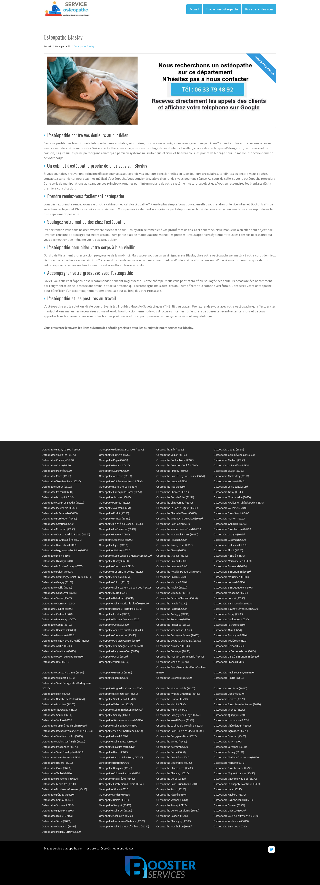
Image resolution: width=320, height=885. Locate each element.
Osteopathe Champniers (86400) (174, 768)
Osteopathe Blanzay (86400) (57, 561)
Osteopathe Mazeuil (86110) (57, 492)
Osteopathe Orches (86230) (229, 709)
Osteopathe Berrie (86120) (171, 752)
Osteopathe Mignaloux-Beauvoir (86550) (121, 449)
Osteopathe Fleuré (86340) (171, 794)
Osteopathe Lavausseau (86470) (117, 747)
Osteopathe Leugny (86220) (172, 481)
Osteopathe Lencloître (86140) (59, 784)
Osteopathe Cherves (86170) (172, 492)
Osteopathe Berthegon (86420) (59, 518)
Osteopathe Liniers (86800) (171, 561)
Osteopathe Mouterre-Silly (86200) (175, 688)
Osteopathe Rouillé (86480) (114, 763)
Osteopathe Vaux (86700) (227, 741)
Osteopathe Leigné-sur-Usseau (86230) (121, 524)
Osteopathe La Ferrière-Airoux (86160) (234, 651)
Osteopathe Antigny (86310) (114, 794)
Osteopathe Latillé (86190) (113, 678)
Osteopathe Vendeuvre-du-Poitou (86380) (179, 518)
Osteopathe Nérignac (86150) (115, 768)
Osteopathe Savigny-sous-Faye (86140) (178, 715)
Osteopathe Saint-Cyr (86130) (115, 810)
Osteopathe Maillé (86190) (171, 704)
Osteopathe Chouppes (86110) (116, 566)
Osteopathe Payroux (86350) (229, 624)
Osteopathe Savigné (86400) (115, 805)
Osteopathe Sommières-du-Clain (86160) (64, 725)
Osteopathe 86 (62, 46)
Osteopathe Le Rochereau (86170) (118, 486)
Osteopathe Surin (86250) (113, 593)
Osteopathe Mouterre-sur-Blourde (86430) (180, 656)
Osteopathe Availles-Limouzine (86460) (178, 694)
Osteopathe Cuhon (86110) (114, 582)
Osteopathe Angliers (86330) (229, 794)
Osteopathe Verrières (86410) (230, 688)
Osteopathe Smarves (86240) (230, 826)
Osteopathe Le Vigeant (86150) (230, 486)
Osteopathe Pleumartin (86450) (59, 508)
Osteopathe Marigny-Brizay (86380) (61, 832)
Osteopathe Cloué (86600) (56, 768)
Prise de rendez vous (259, 9)
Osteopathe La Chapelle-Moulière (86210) (179, 725)
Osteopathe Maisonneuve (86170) (232, 561)
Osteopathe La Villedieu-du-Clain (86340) (121, 784)
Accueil (194, 9)
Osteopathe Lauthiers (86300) (58, 704)
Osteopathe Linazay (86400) (172, 566)
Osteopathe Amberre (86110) (115, 476)
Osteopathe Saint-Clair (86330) (173, 524)
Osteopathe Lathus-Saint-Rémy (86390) (121, 757)
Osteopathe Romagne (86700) (230, 635)
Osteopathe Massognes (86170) (60, 747)
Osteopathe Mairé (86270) (56, 476)
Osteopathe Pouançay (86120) (173, 651)
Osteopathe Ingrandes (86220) (230, 731)
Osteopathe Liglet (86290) (113, 545)
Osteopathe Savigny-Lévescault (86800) (235, 609)
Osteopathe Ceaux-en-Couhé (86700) (177, 465)
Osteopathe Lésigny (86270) (229, 534)
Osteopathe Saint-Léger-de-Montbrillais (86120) (125, 555)
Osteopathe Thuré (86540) (228, 550)
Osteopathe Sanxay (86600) (114, 715)
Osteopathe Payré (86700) (113, 460)
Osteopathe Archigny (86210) (172, 614)
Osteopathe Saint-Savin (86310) (59, 593)
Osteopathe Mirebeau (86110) (173, 593)
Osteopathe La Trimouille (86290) (60, 513)
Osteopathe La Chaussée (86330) (117, 529)
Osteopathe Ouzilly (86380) (228, 471)
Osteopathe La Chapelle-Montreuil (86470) (236, 784)
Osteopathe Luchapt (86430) (57, 497)
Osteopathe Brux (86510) (56, 662)
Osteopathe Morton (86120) (229, 518)
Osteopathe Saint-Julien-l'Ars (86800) (177, 784)
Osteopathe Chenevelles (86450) (117, 635)
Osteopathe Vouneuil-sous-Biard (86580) (178, 529)
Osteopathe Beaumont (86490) (59, 630)
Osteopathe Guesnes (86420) (115, 672)
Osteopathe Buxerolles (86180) (59, 545)
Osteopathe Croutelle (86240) (173, 757)
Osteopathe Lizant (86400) (114, 736)
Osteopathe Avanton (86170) (115, 508)
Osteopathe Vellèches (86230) (116, 704)
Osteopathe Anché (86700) (57, 646)
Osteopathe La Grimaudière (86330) (62, 540)
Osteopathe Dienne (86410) (114, 465)
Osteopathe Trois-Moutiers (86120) (61, 481)
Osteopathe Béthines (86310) (230, 545)
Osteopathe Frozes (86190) (228, 662)
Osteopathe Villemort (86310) (58, 678)
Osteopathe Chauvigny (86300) (173, 821)
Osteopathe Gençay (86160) (57, 582)
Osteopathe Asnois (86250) (171, 603)
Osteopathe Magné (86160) (57, 471)
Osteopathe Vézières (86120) (230, 640)
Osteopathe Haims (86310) (114, 800)
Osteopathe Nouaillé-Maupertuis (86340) (178, 571)
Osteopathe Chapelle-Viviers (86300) (176, 513)
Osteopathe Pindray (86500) (172, 471)
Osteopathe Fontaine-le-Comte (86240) (121, 571)
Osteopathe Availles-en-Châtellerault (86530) (238, 502)
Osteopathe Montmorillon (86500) (232, 497)
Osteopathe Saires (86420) (57, 598)
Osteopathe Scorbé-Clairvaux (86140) (177, 598)
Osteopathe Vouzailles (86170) (59, 455)
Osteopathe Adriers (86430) (172, 709)
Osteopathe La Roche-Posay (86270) (62, 566)
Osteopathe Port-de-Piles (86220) (175, 497)
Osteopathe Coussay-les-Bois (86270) (63, 672)
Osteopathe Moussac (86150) (58, 529)
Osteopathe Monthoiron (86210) (174, 826)
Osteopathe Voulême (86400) (229, 508)
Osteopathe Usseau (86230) (172, 699)
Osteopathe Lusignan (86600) (229, 540)
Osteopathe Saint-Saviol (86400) (231, 513)
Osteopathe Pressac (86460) (229, 736)
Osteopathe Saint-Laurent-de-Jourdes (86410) (125, 587)
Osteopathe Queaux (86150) (172, 555)
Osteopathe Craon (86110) (56, 465)
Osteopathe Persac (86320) (228, 646)
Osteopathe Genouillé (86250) (230, 524)
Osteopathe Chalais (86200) (57, 614)
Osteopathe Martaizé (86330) (58, 635)
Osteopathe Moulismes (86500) (231, 577)
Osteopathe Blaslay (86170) (228, 694)
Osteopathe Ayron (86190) (171, 789)
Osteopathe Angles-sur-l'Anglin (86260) (63, 741)
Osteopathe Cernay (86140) (57, 800)
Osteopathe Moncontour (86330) (60, 778)
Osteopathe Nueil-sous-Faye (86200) (233, 672)
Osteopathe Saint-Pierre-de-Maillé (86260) (65, 640)
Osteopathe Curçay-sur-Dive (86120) (176, 736)
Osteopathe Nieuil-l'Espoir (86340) (175, 720)
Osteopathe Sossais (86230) (57, 805)
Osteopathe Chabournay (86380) (174, 502)
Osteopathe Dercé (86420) (171, 778)
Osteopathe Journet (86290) (229, 582)
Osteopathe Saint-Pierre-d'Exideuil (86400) (180, 731)
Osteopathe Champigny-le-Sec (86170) (235, 778)
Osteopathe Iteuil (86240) (227, 789)
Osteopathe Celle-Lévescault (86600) (234, 455)
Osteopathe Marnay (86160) (172, 582)
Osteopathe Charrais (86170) (115, 577)
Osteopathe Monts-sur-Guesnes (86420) (64, 789)
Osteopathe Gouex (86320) (114, 624)
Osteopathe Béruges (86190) (58, 794)
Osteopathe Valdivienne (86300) (231, 821)
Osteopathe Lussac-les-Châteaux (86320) (122, 821)
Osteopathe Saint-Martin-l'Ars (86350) (62, 736)
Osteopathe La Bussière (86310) (231, 465)
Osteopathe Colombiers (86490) (174, 678)
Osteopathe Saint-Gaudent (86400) (232, 587)
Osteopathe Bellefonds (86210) (116, 598)
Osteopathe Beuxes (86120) (229, 699)
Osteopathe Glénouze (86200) (116, 816)
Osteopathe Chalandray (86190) (231, 476)
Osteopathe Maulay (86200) (171, 587)
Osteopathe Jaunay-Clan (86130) (174, 545)
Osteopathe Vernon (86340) (228, 481)
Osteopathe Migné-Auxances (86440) (234, 773)
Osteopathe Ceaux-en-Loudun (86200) (63, 502)
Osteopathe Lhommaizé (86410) (231, 720)
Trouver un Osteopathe (222, 9)
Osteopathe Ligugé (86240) (228, 449)
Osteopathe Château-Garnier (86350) (119, 640)
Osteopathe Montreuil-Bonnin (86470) (177, 534)
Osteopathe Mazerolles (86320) (174, 763)
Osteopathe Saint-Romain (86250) (232, 571)
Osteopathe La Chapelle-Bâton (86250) (120, 492)
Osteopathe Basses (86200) (172, 816)
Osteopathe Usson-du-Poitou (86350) (62, 656)
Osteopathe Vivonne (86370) (172, 800)
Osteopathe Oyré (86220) (227, 630)
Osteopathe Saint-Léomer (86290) (232, 768)
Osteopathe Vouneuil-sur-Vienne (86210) (235, 816)
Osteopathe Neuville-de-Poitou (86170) (63, 699)
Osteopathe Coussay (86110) (58, 460)
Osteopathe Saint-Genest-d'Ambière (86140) (124, 826)
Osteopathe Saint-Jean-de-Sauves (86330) (237, 704)
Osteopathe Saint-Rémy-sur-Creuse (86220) (180, 476)
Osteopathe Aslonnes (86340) (173, 646)
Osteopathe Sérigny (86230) (115, 550)
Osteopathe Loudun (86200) (114, 614)
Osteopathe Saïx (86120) (170, 449)
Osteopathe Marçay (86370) (228, 763)
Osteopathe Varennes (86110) (230, 747)
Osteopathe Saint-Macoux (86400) (232, 529)
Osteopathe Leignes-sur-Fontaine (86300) (65, 550)
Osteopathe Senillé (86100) (57, 715)
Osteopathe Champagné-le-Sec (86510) (121, 646)
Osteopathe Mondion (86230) (172, 662)
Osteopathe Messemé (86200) (230, 593)
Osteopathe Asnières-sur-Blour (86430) (121, 630)
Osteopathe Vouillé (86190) (57, 587)
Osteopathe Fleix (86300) (56, 694)
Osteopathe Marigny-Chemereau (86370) (236, 757)
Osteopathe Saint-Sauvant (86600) (118, 741)
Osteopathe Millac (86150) (171, 486)
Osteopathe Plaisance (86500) (173, 624)
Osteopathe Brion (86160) (56, 555)
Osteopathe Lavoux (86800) (114, 534)
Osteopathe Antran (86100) (57, 486)
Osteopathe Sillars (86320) (114, 789)
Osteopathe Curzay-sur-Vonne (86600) (177, 635)
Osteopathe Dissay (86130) (114, 561)
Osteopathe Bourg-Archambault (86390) (178, 640)
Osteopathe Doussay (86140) (229, 810)
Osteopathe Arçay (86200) (228, 614)
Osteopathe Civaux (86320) (171, 577)
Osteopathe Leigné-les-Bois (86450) (119, 651)
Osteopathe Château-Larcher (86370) (119, 773)
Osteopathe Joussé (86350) (229, 598)
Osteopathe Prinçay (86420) (114, 518)
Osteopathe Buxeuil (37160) (57, 816)
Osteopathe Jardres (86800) (115, 497)
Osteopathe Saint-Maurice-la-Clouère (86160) (124, 603)
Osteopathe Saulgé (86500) (57, 720)
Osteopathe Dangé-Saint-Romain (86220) (236, 656)
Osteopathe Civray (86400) (171, 550)
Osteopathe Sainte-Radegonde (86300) (121, 709)
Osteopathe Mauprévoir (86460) (117, 778)
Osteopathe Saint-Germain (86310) (61, 757)
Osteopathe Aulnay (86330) (114, 471)
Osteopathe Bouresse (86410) (173, 619)
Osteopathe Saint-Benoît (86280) (117, 699)
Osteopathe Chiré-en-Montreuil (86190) (121, 481)
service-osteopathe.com (68, 848)
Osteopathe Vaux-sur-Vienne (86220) (119, 619)
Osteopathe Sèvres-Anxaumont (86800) (121, 720)
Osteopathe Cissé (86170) (113, 656)
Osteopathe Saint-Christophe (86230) (62, 752)
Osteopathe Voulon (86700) (171, 455)
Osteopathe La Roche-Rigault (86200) (177, 508)
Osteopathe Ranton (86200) (171, 609)
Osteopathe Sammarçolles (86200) (232, 603)
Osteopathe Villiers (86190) (114, 662)
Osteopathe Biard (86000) (113, 752)
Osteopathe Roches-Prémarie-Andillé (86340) (67, 731)
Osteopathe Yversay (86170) (172, 747)
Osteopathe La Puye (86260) (115, 455)
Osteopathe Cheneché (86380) (59, 826)
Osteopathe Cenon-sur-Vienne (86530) (177, 810)
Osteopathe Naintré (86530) (228, 555)
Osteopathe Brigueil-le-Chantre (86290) (121, 688)
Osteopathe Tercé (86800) (56, 821)
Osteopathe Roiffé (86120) (114, 513)
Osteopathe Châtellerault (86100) (232, 725)
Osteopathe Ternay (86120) (228, 752)
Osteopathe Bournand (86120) (230, 566)
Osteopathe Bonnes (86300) (229, 805)
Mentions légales (123, 848)
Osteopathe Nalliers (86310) (57, 763)
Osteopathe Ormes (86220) (114, 502)
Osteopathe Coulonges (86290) (231, 619)
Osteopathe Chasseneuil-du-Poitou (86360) (66, 534)
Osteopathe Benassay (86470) (59, 619)
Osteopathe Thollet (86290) (57, 773)
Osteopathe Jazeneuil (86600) (116, 540)
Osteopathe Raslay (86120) (171, 805)
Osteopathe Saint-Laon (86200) (59, 651)
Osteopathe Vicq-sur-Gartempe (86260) (121, 731)
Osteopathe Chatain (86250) (229, 460)
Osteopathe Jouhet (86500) (57, 609)
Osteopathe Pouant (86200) (171, 540)
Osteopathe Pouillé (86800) (228, 678)
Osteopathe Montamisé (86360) (174, 630)
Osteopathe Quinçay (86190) (229, 715)
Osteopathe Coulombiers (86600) (175, 460)
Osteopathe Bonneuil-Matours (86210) (120, 609)
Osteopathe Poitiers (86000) (57, 571)
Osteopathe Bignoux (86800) (57, 810)
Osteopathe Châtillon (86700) (58, 524)
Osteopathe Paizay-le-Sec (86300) (61, 449)
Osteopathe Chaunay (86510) (172, 773)
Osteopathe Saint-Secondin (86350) (233, 800)
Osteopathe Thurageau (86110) (59, 709)
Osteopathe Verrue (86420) (171, 741)
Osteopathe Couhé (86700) (57, 624)
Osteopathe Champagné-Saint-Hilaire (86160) (67, 577)
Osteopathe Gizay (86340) (228, 492)
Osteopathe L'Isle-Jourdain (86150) (118, 694)
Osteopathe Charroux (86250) (58, 603)
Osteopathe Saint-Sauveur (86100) (118, 725)
